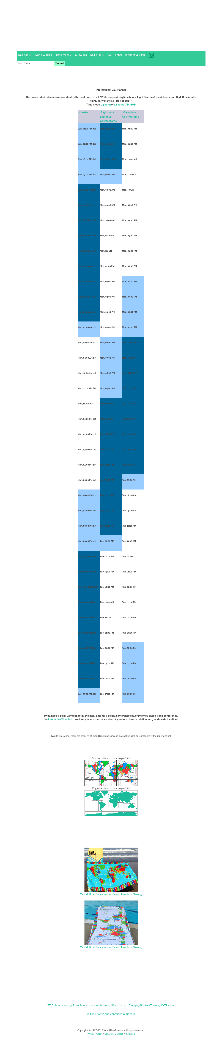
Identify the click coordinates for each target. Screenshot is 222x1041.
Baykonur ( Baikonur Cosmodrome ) (109, 116)
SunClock (81, 54)
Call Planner (114, 54)
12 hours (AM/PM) (125, 104)
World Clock (43, 55)
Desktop (24, 55)
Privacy (90, 1033)
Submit (59, 63)
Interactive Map (135, 54)
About (99, 1033)
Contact (109, 1033)
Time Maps (64, 55)
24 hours (106, 104)
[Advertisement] (111, 26)
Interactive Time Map (60, 719)
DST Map (97, 55)
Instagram (130, 1033)
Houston (84, 112)
